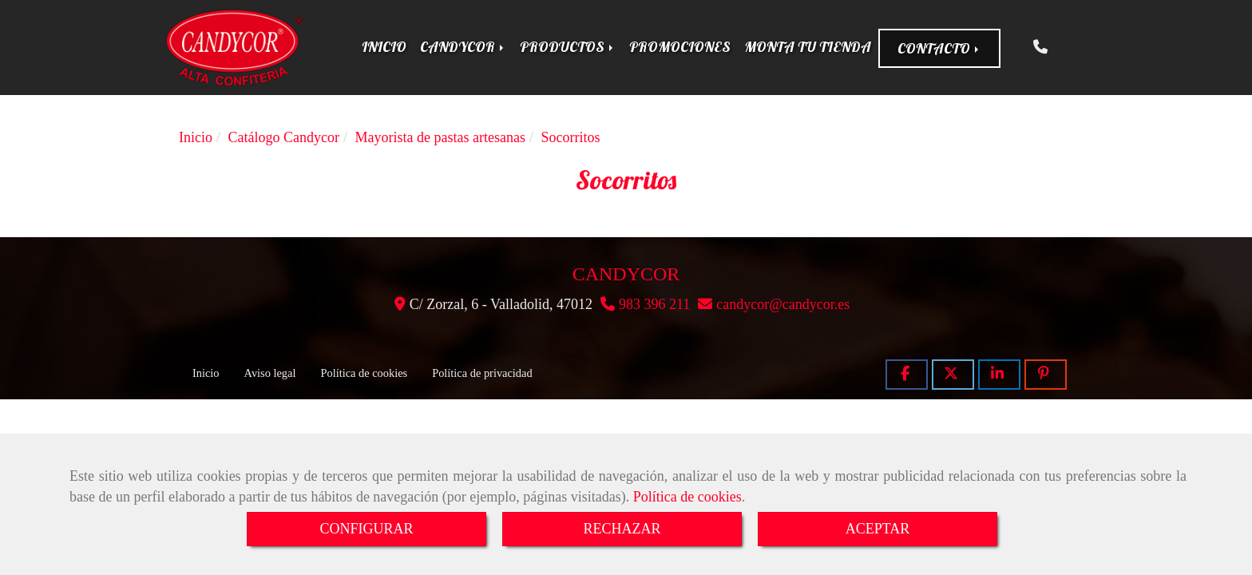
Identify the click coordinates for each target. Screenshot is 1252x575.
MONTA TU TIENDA (807, 47)
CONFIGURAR (366, 529)
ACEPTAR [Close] (878, 529)
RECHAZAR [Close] (621, 529)
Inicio (206, 373)
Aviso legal (270, 373)
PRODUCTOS (568, 47)
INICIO (384, 47)
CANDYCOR (463, 47)
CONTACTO (939, 48)
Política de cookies (687, 497)
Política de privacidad (482, 373)
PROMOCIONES (680, 47)
